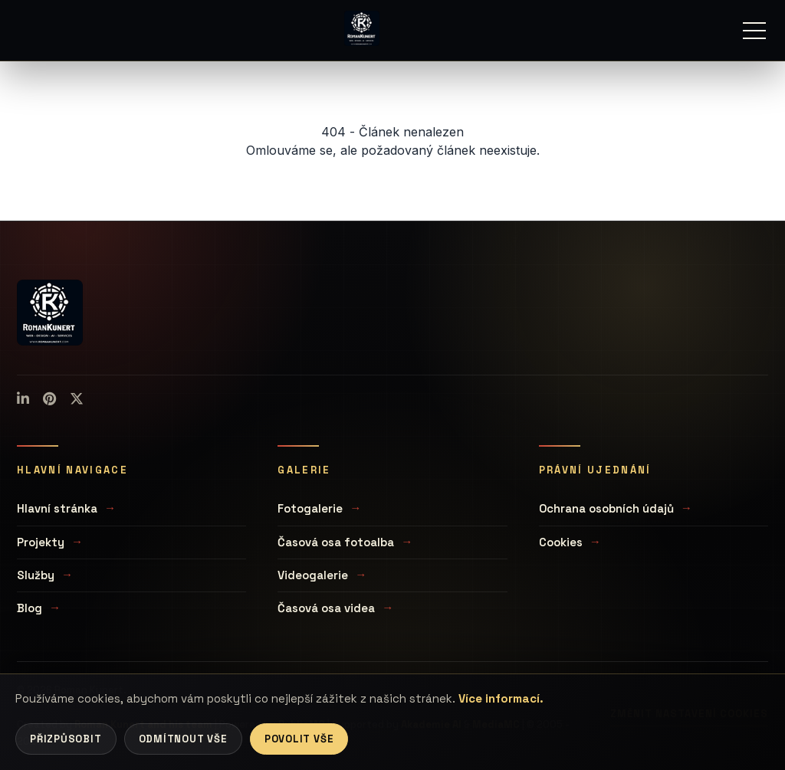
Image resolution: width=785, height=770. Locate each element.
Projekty (40, 542)
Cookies (561, 542)
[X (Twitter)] (77, 399)
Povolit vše (299, 738)
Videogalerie (313, 575)
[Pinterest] (49, 399)
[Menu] (754, 31)
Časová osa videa (326, 608)
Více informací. (501, 698)
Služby (35, 575)
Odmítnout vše (183, 738)
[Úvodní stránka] (361, 28)
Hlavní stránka (57, 508)
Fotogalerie (310, 508)
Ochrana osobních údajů (606, 508)
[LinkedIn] (23, 399)
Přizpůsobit (66, 738)
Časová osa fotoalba (336, 542)
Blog (29, 608)
